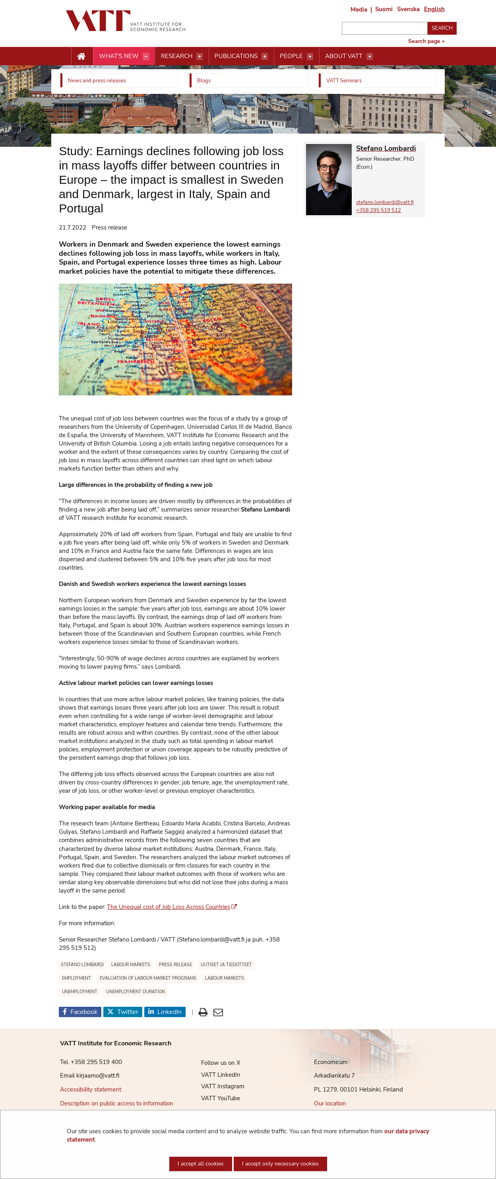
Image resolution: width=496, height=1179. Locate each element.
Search (442, 28)
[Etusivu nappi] (82, 56)
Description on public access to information (116, 1103)
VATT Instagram (216, 1086)
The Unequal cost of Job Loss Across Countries (172, 907)
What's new (119, 56)
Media (359, 10)
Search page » (426, 41)
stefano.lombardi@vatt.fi (385, 202)
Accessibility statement (90, 1089)
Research (176, 56)
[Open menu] (146, 56)
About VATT (343, 56)
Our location (330, 1103)
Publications (236, 56)
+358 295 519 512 (378, 210)
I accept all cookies (201, 1163)
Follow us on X (214, 1063)
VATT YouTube (214, 1098)
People (291, 56)
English (434, 9)
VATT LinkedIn (214, 1075)
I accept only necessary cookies (280, 1163)
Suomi (384, 9)
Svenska (408, 9)
